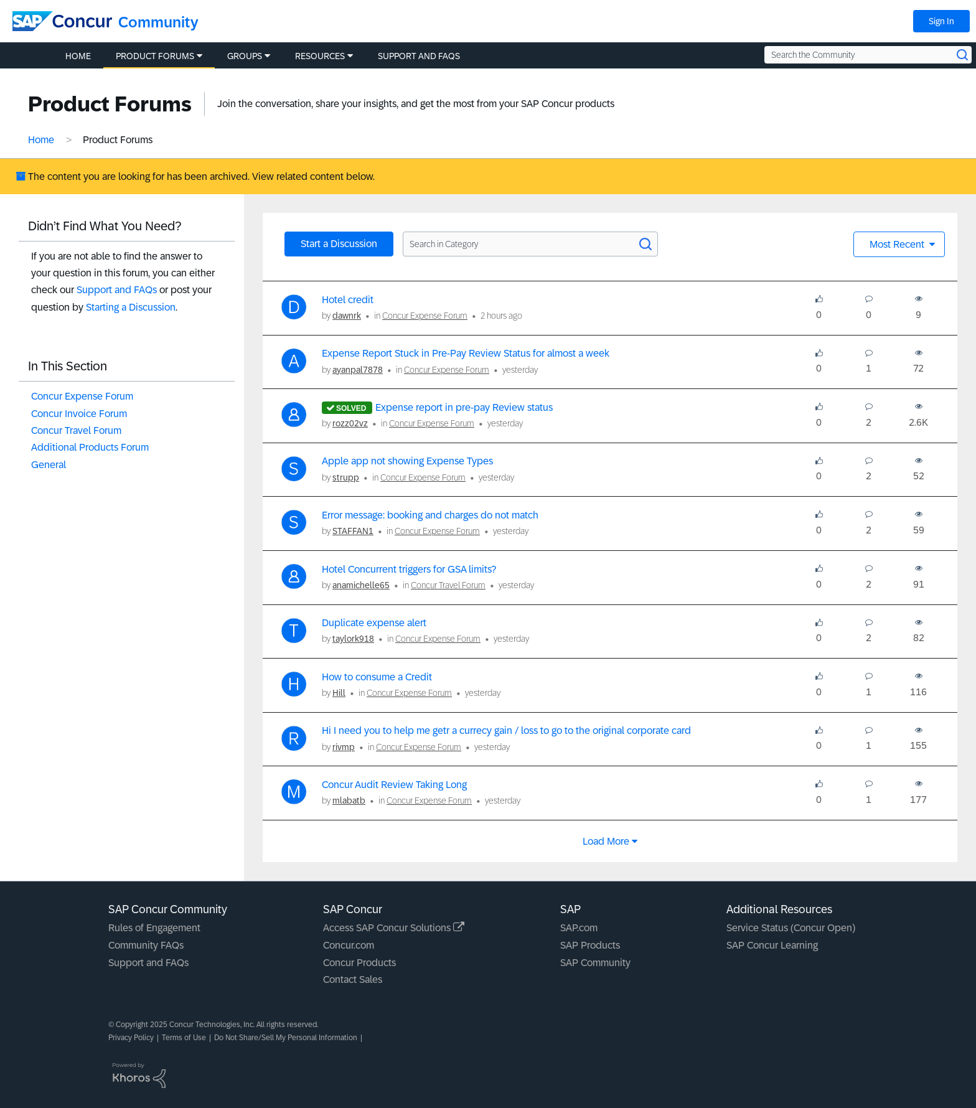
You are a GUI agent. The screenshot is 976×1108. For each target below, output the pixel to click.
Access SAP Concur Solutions (393, 928)
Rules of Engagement (154, 928)
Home (41, 139)
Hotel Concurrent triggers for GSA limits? (409, 569)
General (48, 464)
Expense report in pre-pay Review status (464, 407)
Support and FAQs (117, 289)
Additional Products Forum (90, 447)
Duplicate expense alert (374, 622)
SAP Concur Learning (772, 945)
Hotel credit (347, 299)
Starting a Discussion (131, 307)
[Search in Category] (530, 244)
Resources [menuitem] (320, 56)
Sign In (941, 21)
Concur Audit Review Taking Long (394, 784)
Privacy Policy (131, 1037)
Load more (606, 841)
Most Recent (898, 244)
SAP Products (590, 945)
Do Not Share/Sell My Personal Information (285, 1037)
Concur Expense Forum (82, 396)
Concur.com (348, 945)
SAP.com (579, 928)
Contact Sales (352, 979)
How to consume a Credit (377, 677)
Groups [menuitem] (244, 56)
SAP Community (595, 962)
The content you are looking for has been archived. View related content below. (195, 176)
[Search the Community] (868, 54)
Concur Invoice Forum (79, 413)
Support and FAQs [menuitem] (419, 56)
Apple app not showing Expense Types (407, 461)
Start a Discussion (339, 243)
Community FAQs (146, 945)
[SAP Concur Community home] (62, 21)
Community (158, 22)
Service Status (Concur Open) (790, 928)
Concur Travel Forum (76, 430)
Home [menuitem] (78, 56)
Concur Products (359, 962)
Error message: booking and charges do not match (430, 515)
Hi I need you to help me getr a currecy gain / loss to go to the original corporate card (506, 730)
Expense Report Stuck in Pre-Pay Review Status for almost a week (465, 353)
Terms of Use (184, 1037)
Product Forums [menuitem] (155, 56)
